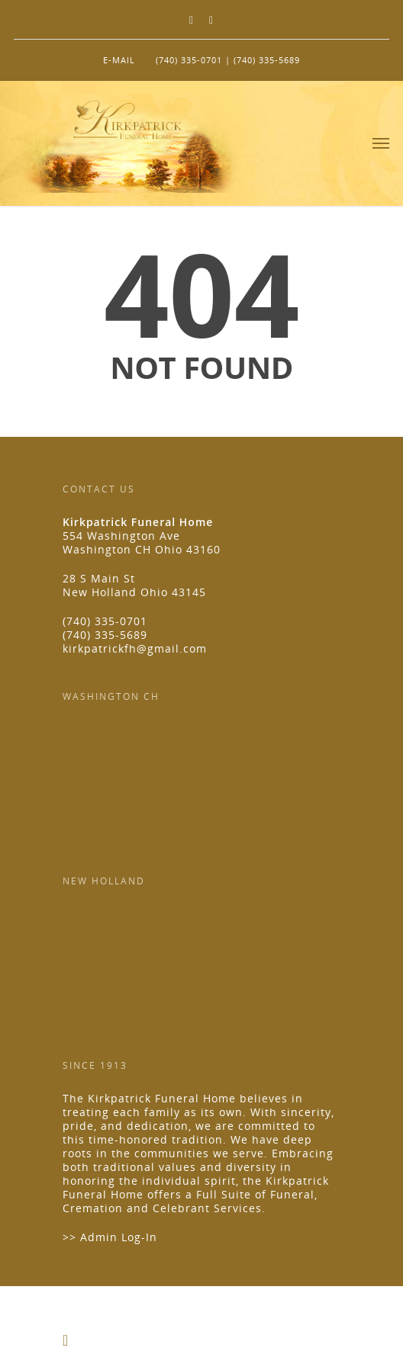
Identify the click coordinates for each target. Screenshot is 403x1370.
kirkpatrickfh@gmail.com (135, 648)
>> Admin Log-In (110, 1237)
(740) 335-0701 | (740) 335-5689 (228, 60)
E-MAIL (119, 60)
